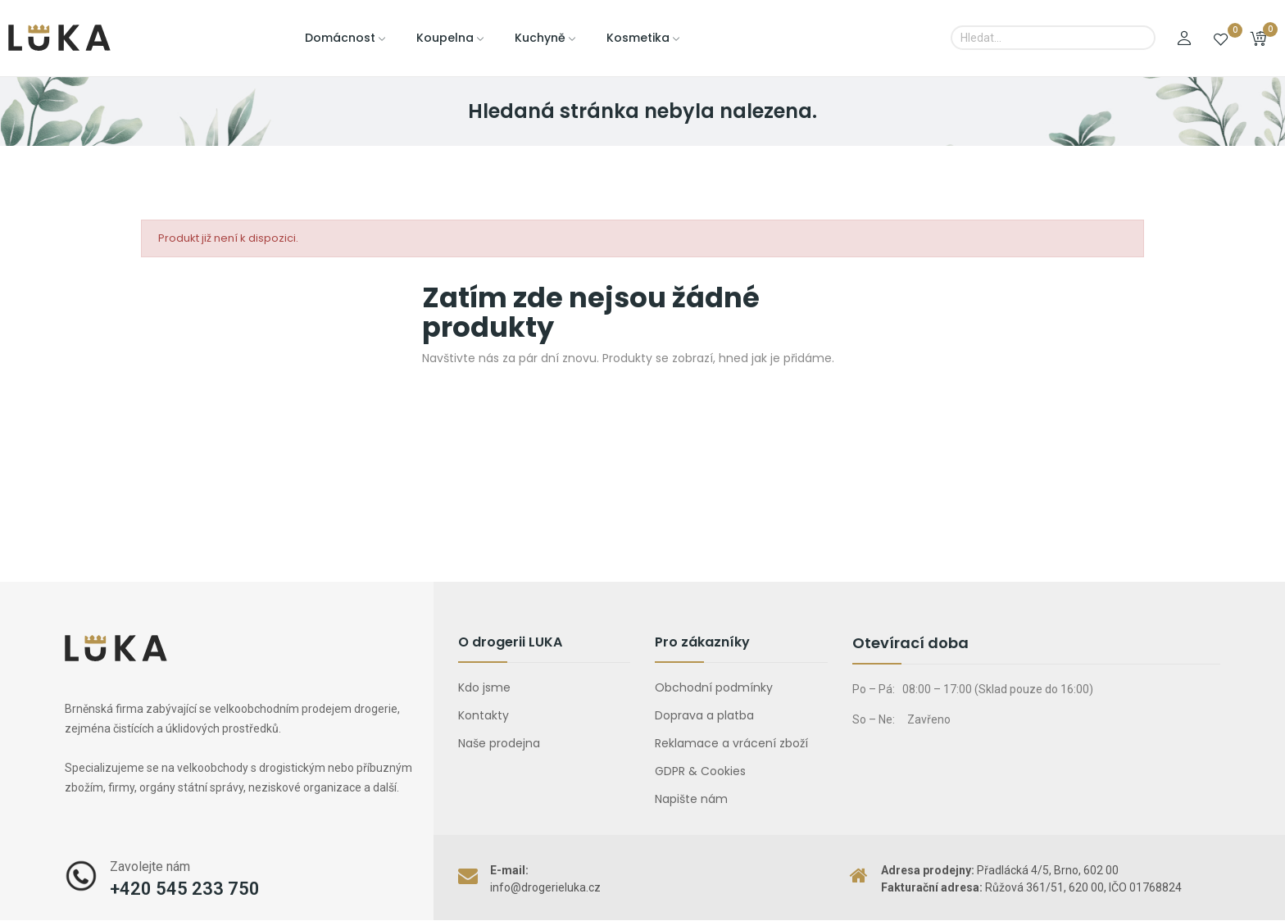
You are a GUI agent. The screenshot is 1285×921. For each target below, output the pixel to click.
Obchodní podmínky (714, 687)
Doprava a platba (704, 715)
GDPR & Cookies (700, 771)
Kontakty (483, 715)
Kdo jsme (484, 687)
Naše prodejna (499, 743)
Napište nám (691, 799)
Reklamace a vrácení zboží (731, 743)
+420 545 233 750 (185, 888)
